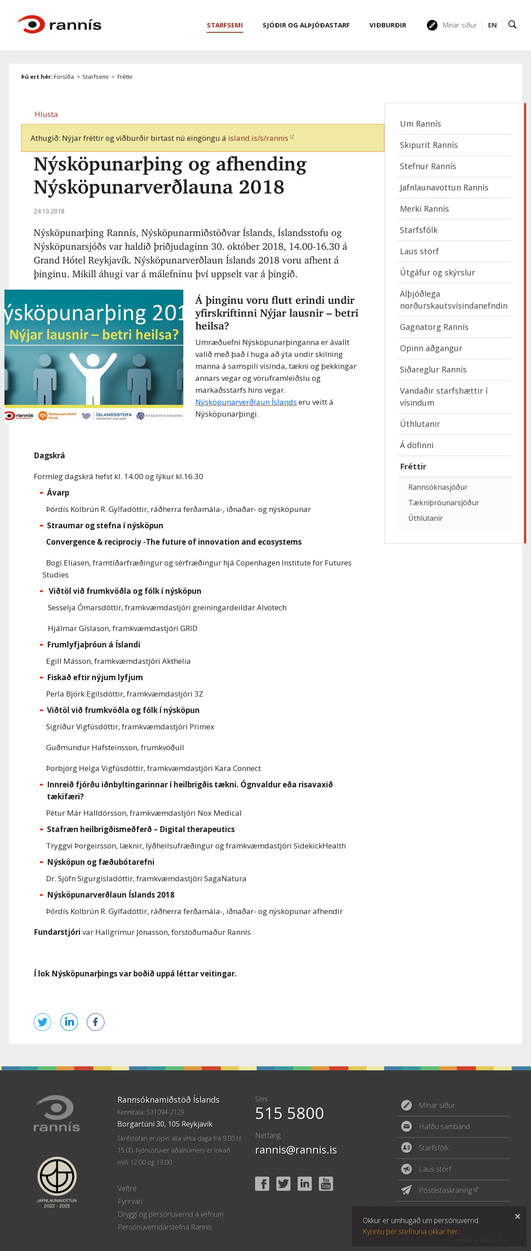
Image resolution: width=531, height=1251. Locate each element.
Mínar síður (460, 24)
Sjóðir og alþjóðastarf (306, 24)
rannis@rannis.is (296, 1149)
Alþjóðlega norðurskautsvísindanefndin (454, 299)
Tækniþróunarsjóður (443, 502)
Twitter (283, 1184)
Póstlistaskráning (445, 1190)
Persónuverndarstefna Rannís (165, 1227)
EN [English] (492, 24)
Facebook (262, 1184)
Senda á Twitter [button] (42, 1022)
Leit (512, 25)
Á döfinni (417, 445)
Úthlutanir (420, 423)
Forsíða (64, 77)
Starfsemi (95, 77)
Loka (518, 1215)
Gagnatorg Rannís (434, 326)
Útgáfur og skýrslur (437, 272)
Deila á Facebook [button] (96, 1022)
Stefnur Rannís (428, 166)
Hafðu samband (444, 1126)
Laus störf (419, 251)
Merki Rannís (424, 208)
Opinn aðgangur (431, 348)
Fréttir (125, 77)
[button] (46, 114)
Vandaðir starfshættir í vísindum (444, 396)
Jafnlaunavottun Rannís (444, 187)
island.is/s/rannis (258, 138)
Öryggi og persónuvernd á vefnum (171, 1214)
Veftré (127, 1188)
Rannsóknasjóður (438, 487)
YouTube (326, 1184)
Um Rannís (420, 123)
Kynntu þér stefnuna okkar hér (410, 1231)
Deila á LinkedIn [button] (69, 1022)
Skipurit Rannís (429, 144)
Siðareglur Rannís (433, 369)
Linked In (305, 1184)
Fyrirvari (130, 1201)
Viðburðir (387, 24)
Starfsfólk (419, 230)
